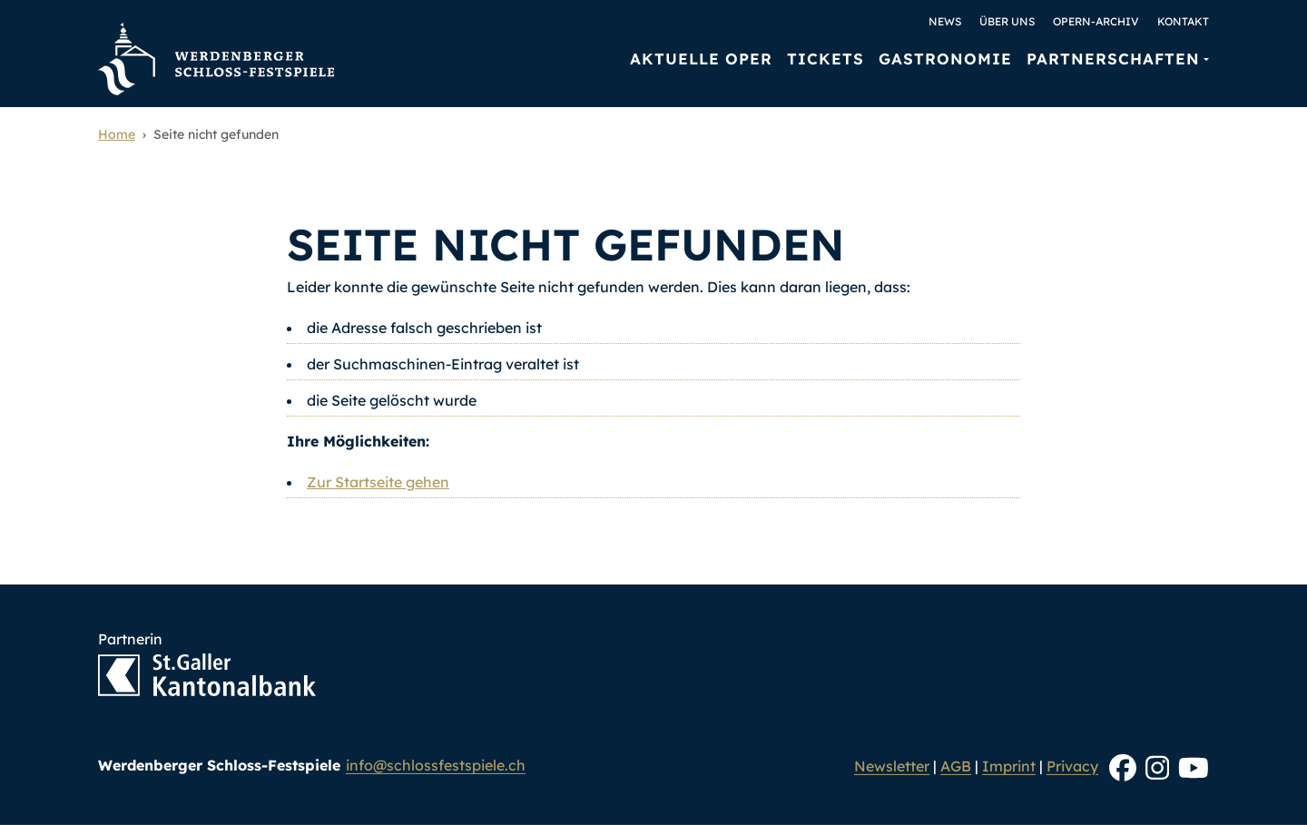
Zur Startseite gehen (378, 482)
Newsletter (891, 766)
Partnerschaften (1113, 58)
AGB (955, 766)
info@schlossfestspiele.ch (436, 765)
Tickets (825, 58)
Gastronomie (945, 58)
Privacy (1072, 766)
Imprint (1009, 766)
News (945, 21)
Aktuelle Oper (701, 58)
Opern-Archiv (1096, 21)
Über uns (1007, 21)
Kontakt (1183, 21)
